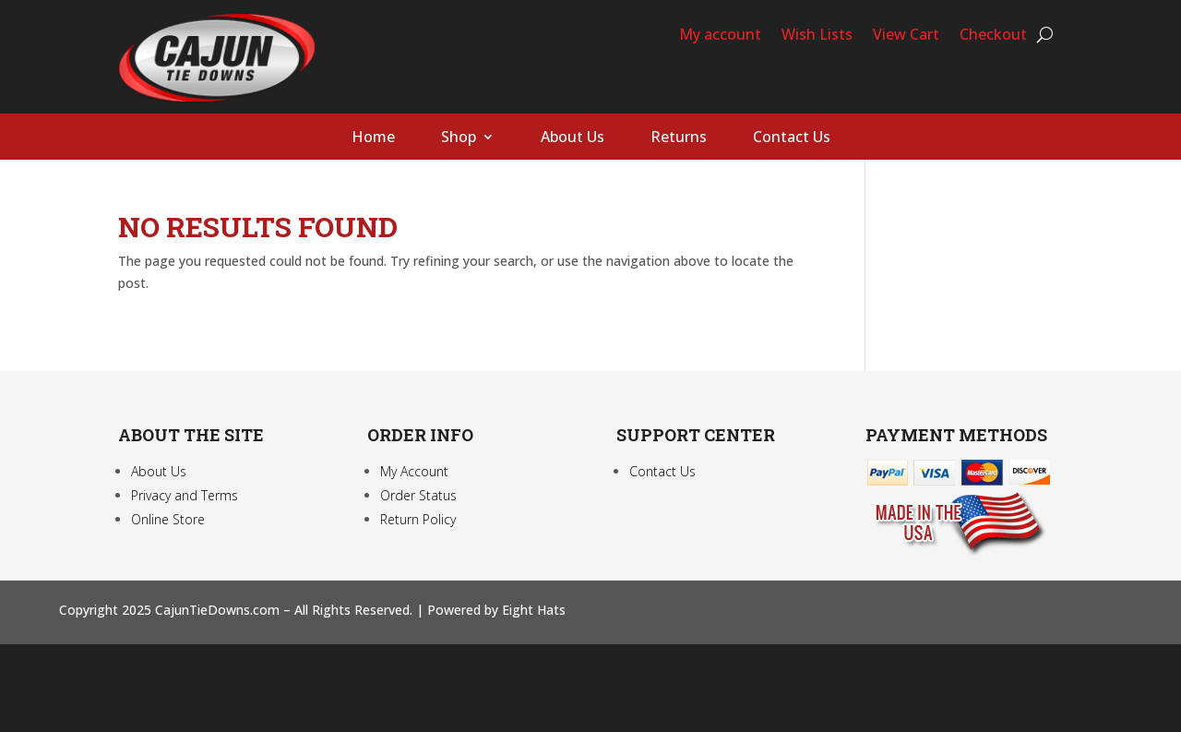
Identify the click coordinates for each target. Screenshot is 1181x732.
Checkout (993, 36)
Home (373, 138)
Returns (678, 138)
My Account (414, 471)
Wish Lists (817, 36)
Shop (458, 138)
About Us (572, 138)
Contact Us (791, 138)
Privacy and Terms (184, 495)
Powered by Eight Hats (496, 609)
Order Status (418, 495)
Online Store (168, 519)
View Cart (906, 36)
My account (720, 36)
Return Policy (418, 519)
